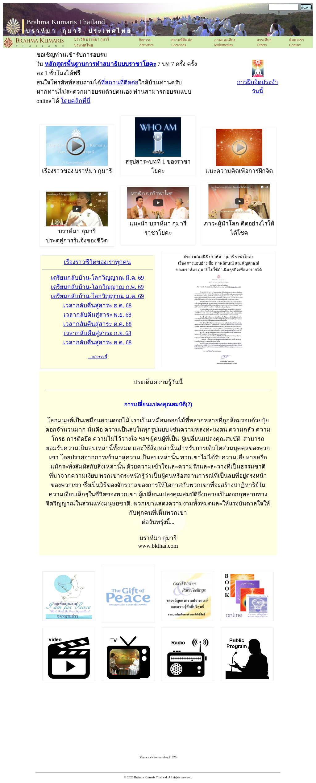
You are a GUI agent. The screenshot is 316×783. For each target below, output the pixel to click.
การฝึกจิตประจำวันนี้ (257, 83)
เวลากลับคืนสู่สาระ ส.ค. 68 (97, 342)
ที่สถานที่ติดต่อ (119, 82)
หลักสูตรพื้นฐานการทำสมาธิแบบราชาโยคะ (100, 64)
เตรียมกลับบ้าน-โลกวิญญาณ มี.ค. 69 (97, 277)
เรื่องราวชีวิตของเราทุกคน (97, 262)
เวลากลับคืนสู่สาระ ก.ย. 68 (97, 333)
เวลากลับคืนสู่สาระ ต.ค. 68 (97, 324)
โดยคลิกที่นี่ (75, 101)
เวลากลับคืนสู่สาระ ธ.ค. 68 (97, 305)
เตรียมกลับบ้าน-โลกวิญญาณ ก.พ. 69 (97, 287)
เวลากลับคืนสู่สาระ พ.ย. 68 (97, 314)
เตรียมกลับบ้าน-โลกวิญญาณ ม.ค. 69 (97, 296)
